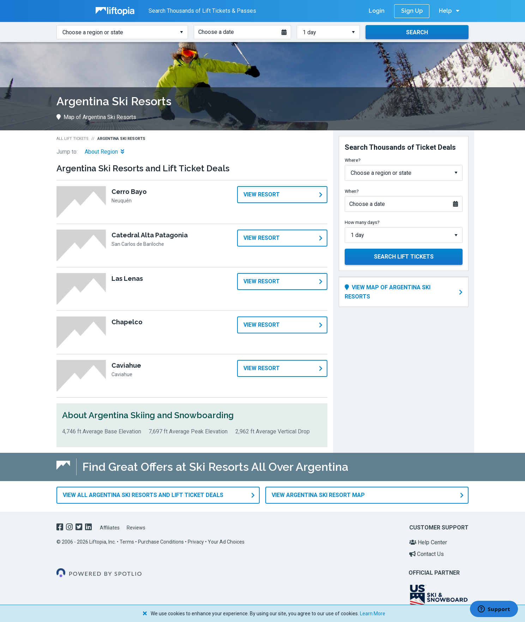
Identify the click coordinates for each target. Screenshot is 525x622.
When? (352, 191)
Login (377, 10)
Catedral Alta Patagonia (149, 235)
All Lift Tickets (72, 138)
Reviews (136, 525)
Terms (127, 539)
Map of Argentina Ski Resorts (96, 117)
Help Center (428, 539)
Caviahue (126, 365)
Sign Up (412, 10)
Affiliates (110, 525)
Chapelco (127, 322)
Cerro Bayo (129, 191)
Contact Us (426, 551)
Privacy (196, 539)
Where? (353, 160)
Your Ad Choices (226, 539)
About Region (104, 151)
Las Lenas (127, 278)
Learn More (372, 613)
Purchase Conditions (161, 539)
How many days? (362, 222)
